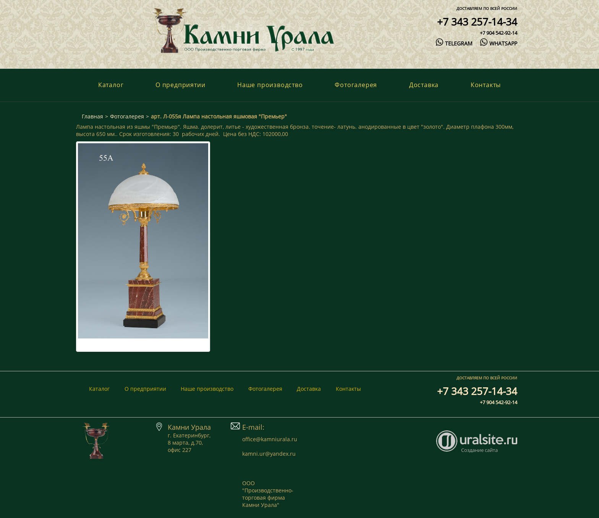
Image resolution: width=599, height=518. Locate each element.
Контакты (486, 85)
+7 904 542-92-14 (498, 32)
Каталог (111, 85)
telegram (454, 43)
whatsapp (498, 43)
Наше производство (270, 85)
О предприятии (180, 85)
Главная (92, 116)
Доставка (424, 85)
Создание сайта (479, 450)
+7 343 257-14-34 (477, 22)
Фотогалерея (356, 85)
